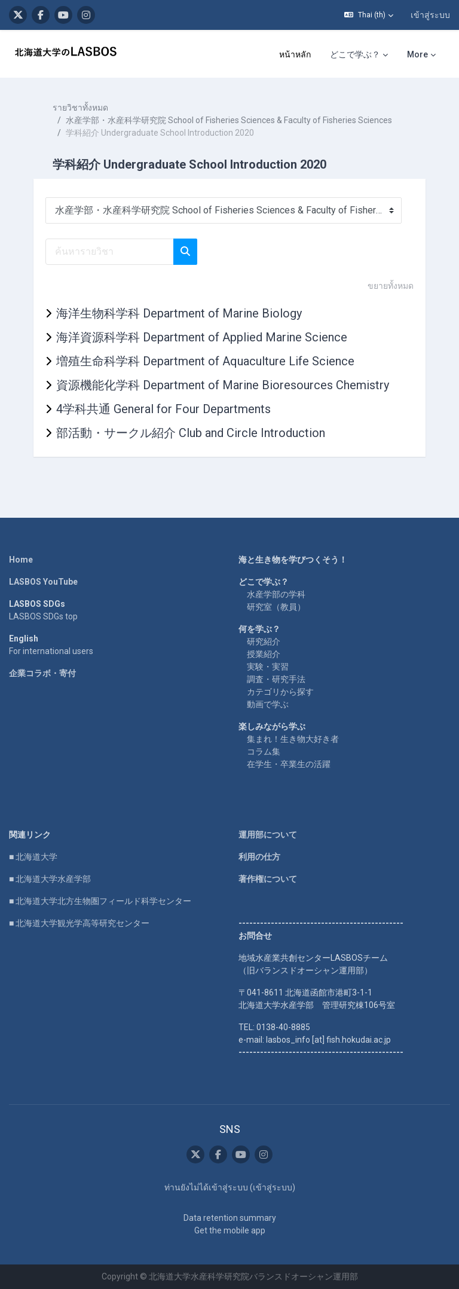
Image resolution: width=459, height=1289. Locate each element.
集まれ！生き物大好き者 (293, 739)
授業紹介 (263, 654)
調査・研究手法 (276, 679)
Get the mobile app (229, 1230)
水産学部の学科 (276, 594)
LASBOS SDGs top (43, 616)
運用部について (267, 834)
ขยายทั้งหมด (391, 286)
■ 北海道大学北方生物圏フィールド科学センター (100, 901)
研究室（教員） (276, 607)
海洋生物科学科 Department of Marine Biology (179, 313)
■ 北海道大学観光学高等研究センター (79, 923)
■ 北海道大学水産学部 (50, 879)
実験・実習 (268, 666)
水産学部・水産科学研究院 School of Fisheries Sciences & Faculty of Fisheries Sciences (229, 120)
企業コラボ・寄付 (42, 673)
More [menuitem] (417, 54)
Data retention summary (229, 1218)
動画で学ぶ (268, 704)
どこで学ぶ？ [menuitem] (355, 54)
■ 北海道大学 (33, 857)
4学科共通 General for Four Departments (163, 409)
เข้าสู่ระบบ (430, 15)
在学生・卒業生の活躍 (289, 764)
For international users (51, 651)
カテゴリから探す (280, 692)
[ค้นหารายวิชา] (109, 252)
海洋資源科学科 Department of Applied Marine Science (201, 337)
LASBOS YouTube (43, 582)
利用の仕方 (259, 857)
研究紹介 (263, 641)
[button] (369, 15)
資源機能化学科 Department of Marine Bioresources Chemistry (222, 385)
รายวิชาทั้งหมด (80, 107)
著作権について (267, 879)
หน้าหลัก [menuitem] (295, 54)
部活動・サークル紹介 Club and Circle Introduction (190, 433)
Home (21, 559)
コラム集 (263, 751)
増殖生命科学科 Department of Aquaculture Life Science (205, 361)
